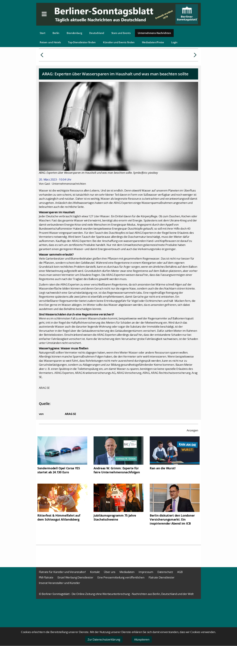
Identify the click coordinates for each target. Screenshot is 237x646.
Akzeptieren (141, 639)
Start (42, 33)
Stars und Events (121, 33)
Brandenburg (74, 33)
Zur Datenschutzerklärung (104, 639)
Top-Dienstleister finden (82, 42)
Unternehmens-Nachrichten (154, 33)
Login (174, 42)
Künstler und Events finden (119, 42)
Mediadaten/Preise (153, 42)
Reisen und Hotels (50, 42)
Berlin (56, 33)
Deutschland (96, 33)
